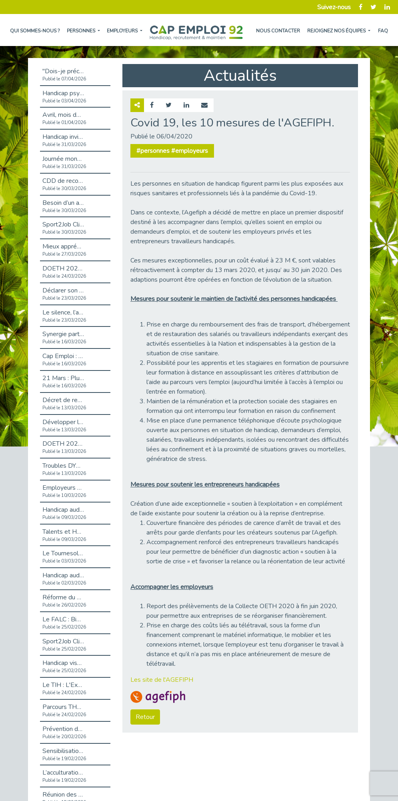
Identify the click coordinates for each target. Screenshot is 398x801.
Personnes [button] (81, 31)
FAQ (383, 31)
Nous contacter (278, 31)
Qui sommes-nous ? (35, 31)
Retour (145, 717)
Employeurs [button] (123, 31)
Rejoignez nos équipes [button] (337, 31)
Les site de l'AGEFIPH (161, 679)
